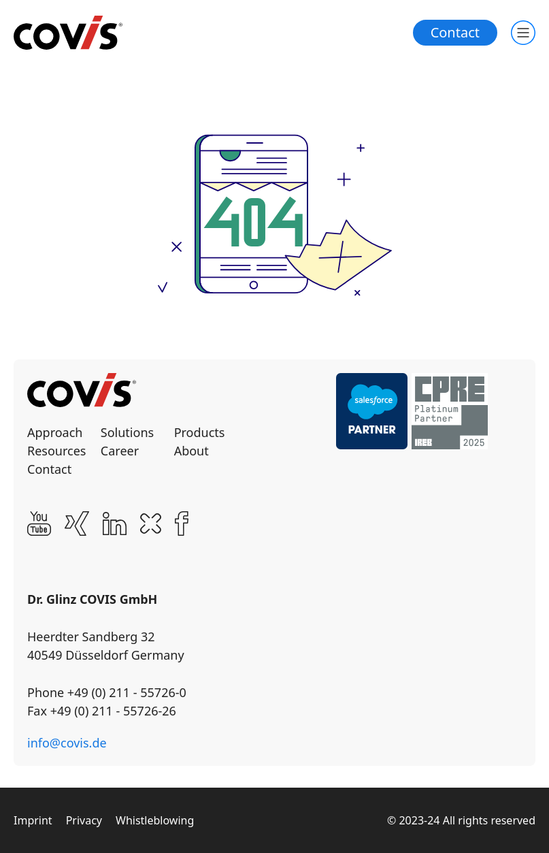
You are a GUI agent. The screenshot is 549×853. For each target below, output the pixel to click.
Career (120, 450)
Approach (54, 432)
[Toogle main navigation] (523, 32)
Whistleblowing (155, 820)
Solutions (127, 432)
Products (199, 432)
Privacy (84, 820)
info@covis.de (67, 743)
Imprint (33, 820)
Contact (455, 32)
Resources (56, 450)
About (191, 450)
